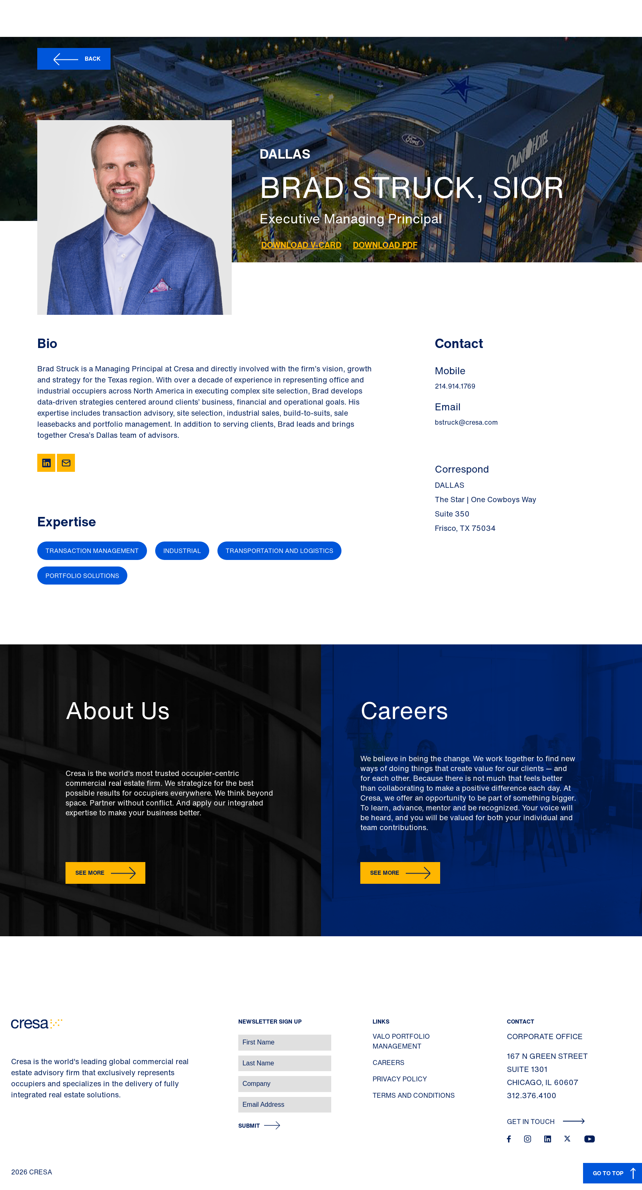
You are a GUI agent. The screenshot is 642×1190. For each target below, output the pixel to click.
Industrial (182, 550)
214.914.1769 (455, 386)
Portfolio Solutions (82, 575)
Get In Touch (546, 1121)
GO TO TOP (608, 1173)
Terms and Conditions (414, 1095)
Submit (249, 1125)
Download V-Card (301, 245)
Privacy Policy (400, 1079)
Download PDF (385, 245)
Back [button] (93, 58)
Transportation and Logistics (279, 550)
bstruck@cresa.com (466, 422)
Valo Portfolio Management (401, 1041)
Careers (389, 1062)
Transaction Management (92, 550)
